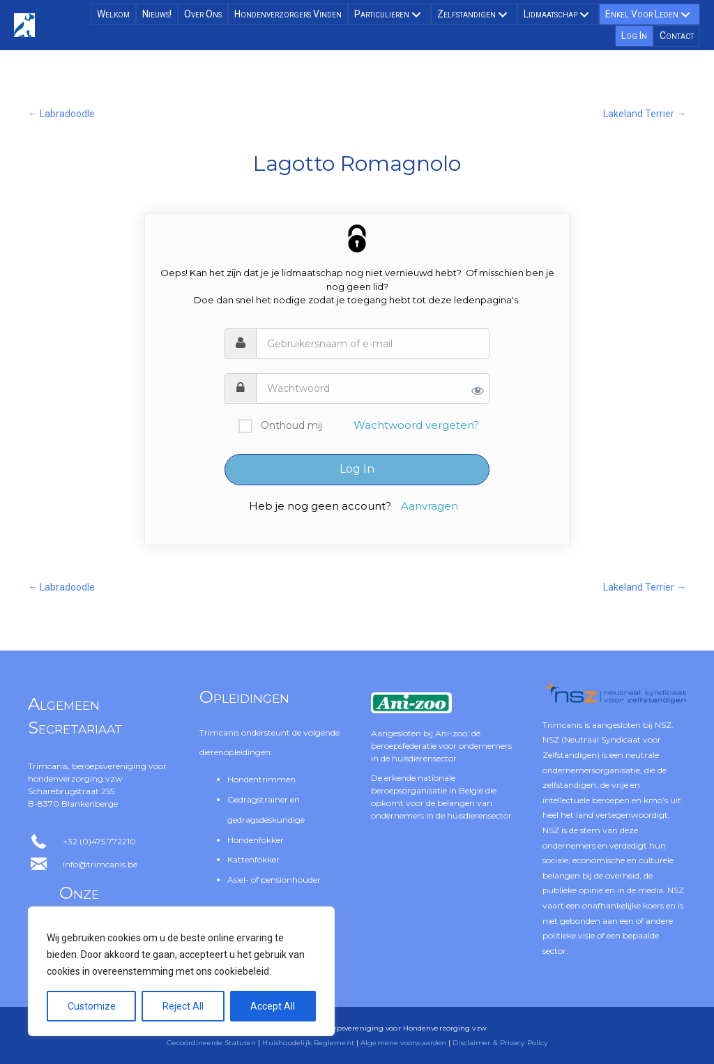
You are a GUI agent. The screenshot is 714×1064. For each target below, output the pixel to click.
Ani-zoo (451, 733)
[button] (416, 15)
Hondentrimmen (261, 779)
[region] (181, 971)
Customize (92, 1006)
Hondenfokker (255, 840)
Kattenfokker (253, 859)
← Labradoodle (61, 113)
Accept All (272, 1006)
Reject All (183, 1006)
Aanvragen (429, 505)
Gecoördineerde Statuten (211, 1042)
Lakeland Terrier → (644, 113)
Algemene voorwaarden (403, 1042)
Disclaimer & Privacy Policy (500, 1042)
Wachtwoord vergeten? (416, 425)
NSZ (663, 725)
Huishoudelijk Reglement (308, 1042)
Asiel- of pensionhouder (274, 879)
